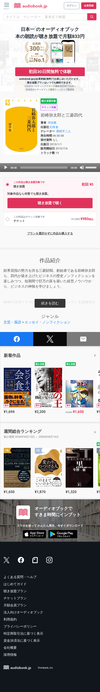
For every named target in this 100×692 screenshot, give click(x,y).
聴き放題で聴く (50, 203)
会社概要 (10, 648)
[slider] (43, 167)
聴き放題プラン (15, 591)
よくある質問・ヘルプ (20, 577)
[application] (50, 167)
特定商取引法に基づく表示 (23, 633)
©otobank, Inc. (46, 667)
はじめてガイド (15, 584)
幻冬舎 (54, 127)
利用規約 (10, 619)
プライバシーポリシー (20, 626)
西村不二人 (63, 131)
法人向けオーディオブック (23, 612)
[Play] (6, 167)
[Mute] (82, 167)
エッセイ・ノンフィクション (47, 322)
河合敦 (52, 122)
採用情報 (10, 655)
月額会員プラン (15, 605)
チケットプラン (15, 598)
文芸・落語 (12, 322)
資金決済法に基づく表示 (22, 641)
